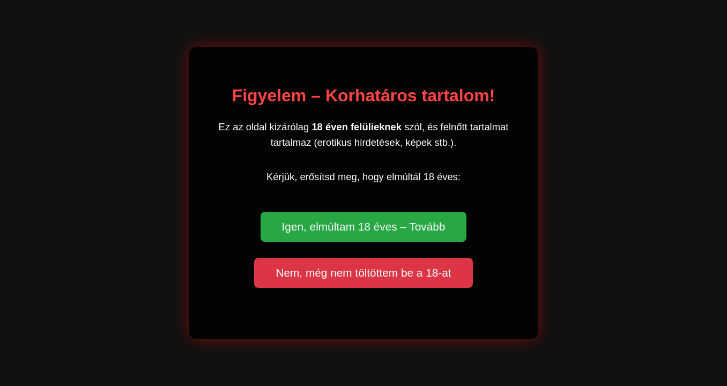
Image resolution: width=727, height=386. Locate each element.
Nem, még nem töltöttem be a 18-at (363, 272)
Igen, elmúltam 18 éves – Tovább (364, 226)
